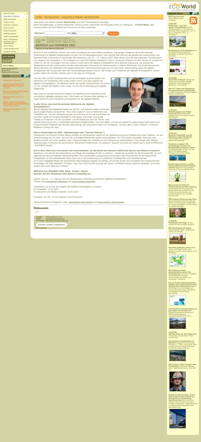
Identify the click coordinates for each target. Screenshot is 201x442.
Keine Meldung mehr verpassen (176, 18)
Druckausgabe (41, 228)
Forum (6, 76)
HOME (39, 17)
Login (37, 212)
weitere (8, 66)
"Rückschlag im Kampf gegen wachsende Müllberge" (180, 137)
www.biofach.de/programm (81, 202)
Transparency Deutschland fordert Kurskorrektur (182, 335)
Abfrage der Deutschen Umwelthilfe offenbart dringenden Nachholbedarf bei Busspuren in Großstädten (182, 82)
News (8, 56)
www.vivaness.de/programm (111, 202)
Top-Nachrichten (52, 17)
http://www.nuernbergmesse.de (57, 220)
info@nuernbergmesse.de (55, 219)
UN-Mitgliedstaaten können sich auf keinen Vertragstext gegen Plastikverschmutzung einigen (182, 152)
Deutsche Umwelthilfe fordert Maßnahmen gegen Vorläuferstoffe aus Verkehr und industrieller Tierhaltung (182, 274)
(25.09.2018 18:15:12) (15, 92)
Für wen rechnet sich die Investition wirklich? (181, 223)
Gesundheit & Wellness (72, 17)
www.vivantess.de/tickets (83, 181)
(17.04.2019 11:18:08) (13, 86)
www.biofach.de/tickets (57, 181)
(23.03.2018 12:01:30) (16, 103)
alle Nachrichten (91, 17)
